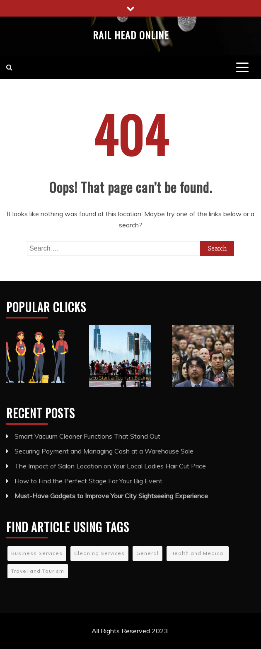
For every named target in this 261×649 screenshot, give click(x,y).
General (147, 553)
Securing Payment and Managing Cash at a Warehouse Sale (104, 451)
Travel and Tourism (37, 571)
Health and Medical (197, 553)
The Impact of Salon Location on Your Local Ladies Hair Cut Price (110, 466)
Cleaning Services (99, 553)
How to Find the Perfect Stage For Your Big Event (88, 481)
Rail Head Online (131, 34)
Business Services (37, 553)
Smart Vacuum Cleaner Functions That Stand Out (87, 436)
